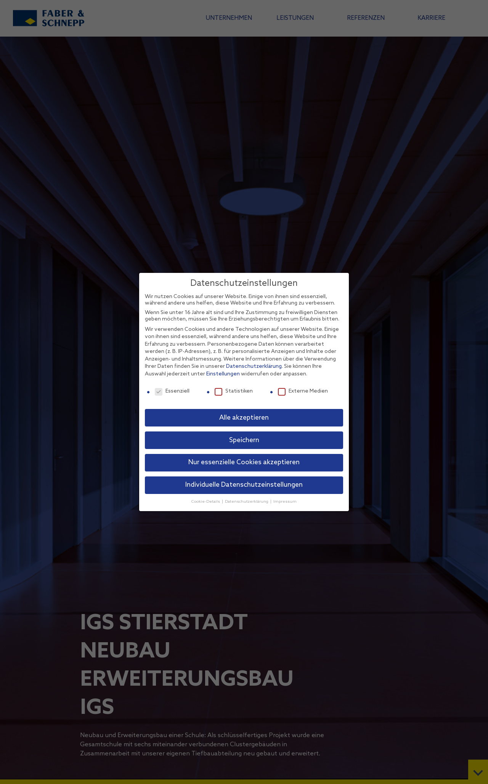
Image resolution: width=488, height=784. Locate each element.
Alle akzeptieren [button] (244, 418)
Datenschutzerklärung (254, 366)
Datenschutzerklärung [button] (247, 501)
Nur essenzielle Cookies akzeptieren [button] (244, 463)
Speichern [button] (244, 440)
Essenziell (172, 391)
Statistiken (234, 391)
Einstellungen (223, 374)
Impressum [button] (285, 501)
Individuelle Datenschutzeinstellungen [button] (244, 485)
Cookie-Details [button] (206, 501)
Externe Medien (303, 391)
